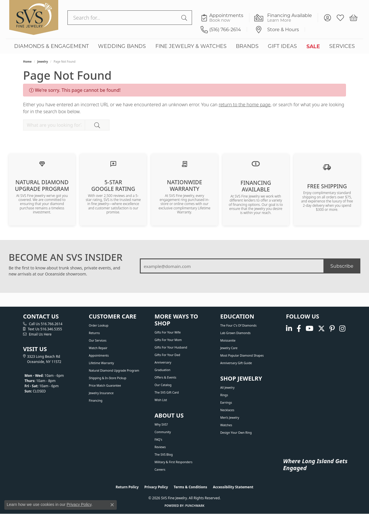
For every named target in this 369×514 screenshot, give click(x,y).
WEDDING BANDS (122, 46)
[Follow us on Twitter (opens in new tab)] (321, 328)
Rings (224, 395)
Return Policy (127, 487)
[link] (225, 17)
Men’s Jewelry (229, 418)
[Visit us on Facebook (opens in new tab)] (299, 328)
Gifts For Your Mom (168, 340)
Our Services (97, 340)
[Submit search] (185, 18)
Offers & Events (165, 377)
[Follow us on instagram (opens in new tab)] (342, 328)
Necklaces (227, 410)
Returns (94, 333)
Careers (160, 470)
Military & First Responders (173, 462)
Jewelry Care (229, 348)
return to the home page (245, 104)
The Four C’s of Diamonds (238, 325)
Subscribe (341, 266)
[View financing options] (255, 163)
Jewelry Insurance (101, 393)
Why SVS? (161, 424)
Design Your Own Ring (236, 433)
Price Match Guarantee (105, 385)
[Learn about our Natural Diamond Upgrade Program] (42, 163)
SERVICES (342, 46)
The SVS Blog (164, 454)
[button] (327, 17)
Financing (95, 400)
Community (163, 432)
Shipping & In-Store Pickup (107, 378)
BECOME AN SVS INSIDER (66, 257)
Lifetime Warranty (101, 363)
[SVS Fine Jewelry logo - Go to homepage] (33, 17)
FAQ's (158, 439)
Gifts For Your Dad (167, 355)
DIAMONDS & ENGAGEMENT (51, 46)
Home (27, 61)
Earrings (226, 403)
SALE (313, 46)
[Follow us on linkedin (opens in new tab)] (289, 328)
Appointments (99, 355)
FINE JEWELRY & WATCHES (191, 46)
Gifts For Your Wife (168, 332)
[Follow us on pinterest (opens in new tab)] (332, 328)
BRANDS (247, 46)
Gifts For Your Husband (171, 347)
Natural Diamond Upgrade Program (114, 370)
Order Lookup (98, 325)
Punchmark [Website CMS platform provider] (195, 506)
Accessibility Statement (233, 487)
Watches (226, 425)
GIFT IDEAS (282, 46)
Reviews (160, 447)
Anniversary (163, 362)
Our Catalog (163, 385)
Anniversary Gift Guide (236, 363)
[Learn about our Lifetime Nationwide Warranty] (184, 163)
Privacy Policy (156, 487)
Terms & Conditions (190, 487)
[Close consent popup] (112, 504)
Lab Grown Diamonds (235, 333)
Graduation (162, 370)
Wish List (161, 400)
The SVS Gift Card (167, 392)
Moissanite (228, 340)
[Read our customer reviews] (113, 163)
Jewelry (42, 61)
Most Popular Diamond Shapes (242, 355)
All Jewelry (227, 388)
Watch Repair (98, 348)
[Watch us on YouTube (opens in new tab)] (309, 328)
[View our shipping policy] (327, 166)
